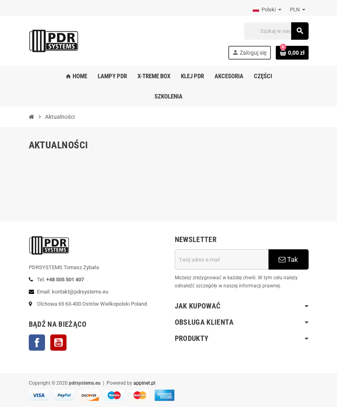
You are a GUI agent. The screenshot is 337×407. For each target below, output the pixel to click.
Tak (288, 259)
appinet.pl (144, 383)
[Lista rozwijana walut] (298, 10)
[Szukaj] (276, 31)
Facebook (37, 342)
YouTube (58, 342)
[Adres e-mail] (221, 259)
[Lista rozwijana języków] (267, 10)
